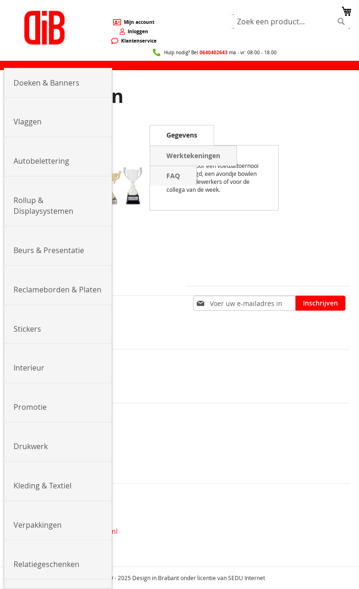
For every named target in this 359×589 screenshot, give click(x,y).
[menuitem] (58, 83)
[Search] (341, 21)
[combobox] (291, 21)
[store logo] (44, 27)
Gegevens (181, 135)
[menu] (179, 65)
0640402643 (214, 52)
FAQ (173, 175)
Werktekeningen (193, 155)
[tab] (182, 135)
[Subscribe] (320, 303)
